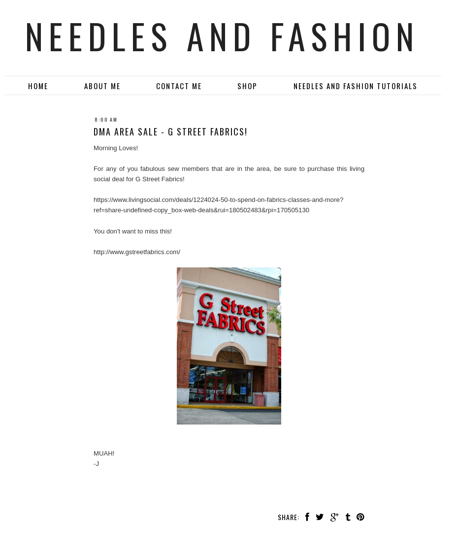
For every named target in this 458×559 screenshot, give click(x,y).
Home (38, 85)
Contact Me (179, 85)
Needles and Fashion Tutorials (356, 85)
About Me (102, 85)
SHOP (247, 85)
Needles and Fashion (222, 35)
